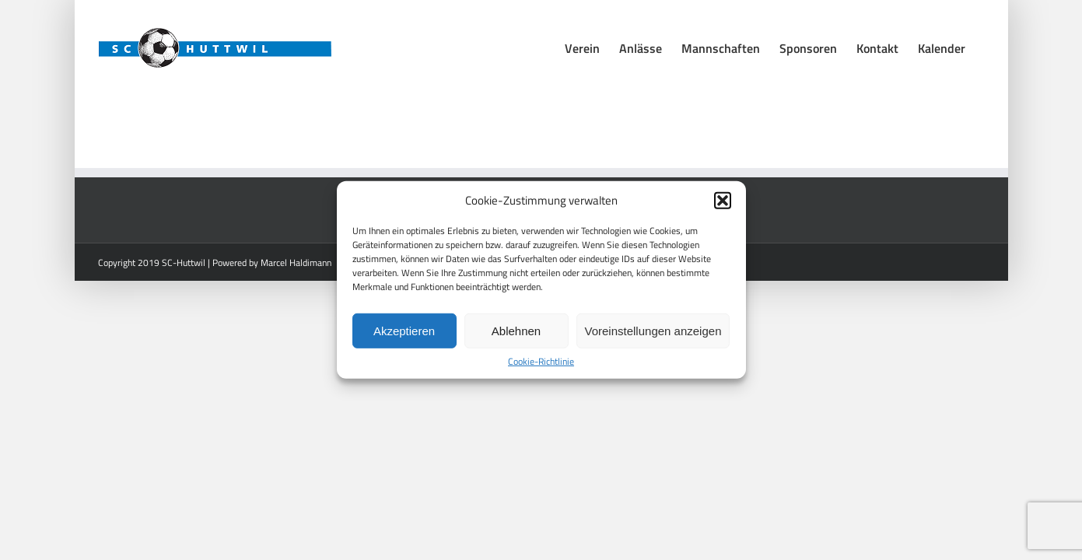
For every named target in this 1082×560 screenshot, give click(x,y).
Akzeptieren (404, 330)
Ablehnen (516, 330)
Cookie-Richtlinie (541, 361)
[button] (722, 200)
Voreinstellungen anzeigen (653, 330)
